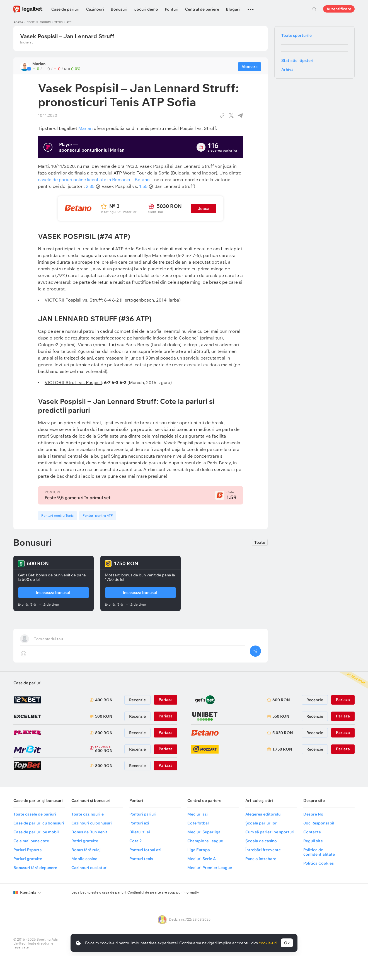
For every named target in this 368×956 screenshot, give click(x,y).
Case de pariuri (65, 9)
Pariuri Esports (27, 849)
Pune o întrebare (260, 858)
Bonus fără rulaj (86, 849)
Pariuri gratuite (27, 858)
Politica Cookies (318, 863)
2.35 (90, 186)
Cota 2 (135, 840)
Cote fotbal (198, 823)
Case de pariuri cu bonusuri (38, 823)
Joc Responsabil (318, 823)
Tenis (58, 22)
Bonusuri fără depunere (35, 867)
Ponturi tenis (141, 858)
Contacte (312, 831)
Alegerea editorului (263, 814)
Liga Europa (198, 849)
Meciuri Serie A (201, 858)
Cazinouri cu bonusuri (91, 823)
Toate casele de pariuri (34, 814)
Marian (85, 128)
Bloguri (233, 9)
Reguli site (313, 840)
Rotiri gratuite (84, 840)
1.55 (143, 186)
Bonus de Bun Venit (89, 831)
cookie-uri (268, 942)
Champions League (205, 840)
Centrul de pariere (202, 9)
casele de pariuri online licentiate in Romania (84, 179)
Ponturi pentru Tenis (57, 515)
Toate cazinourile (87, 814)
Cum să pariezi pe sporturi (269, 831)
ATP (68, 22)
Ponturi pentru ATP (98, 515)
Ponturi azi (139, 823)
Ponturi (171, 9)
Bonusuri (119, 9)
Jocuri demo (146, 9)
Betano (142, 179)
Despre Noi (314, 814)
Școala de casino (261, 840)
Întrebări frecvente (263, 849)
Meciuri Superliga (204, 831)
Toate (259, 542)
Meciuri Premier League (209, 867)
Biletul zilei (139, 831)
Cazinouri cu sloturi (89, 867)
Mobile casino (84, 858)
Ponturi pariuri (39, 22)
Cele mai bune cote (31, 840)
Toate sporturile (296, 35)
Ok (287, 942)
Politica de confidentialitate (319, 852)
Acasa (18, 22)
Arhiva (287, 69)
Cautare (314, 9)
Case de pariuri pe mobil (36, 831)
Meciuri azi (197, 814)
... (250, 7)
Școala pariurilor (261, 823)
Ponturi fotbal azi (145, 849)
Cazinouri (95, 9)
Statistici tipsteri (297, 60)
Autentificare (338, 8)
